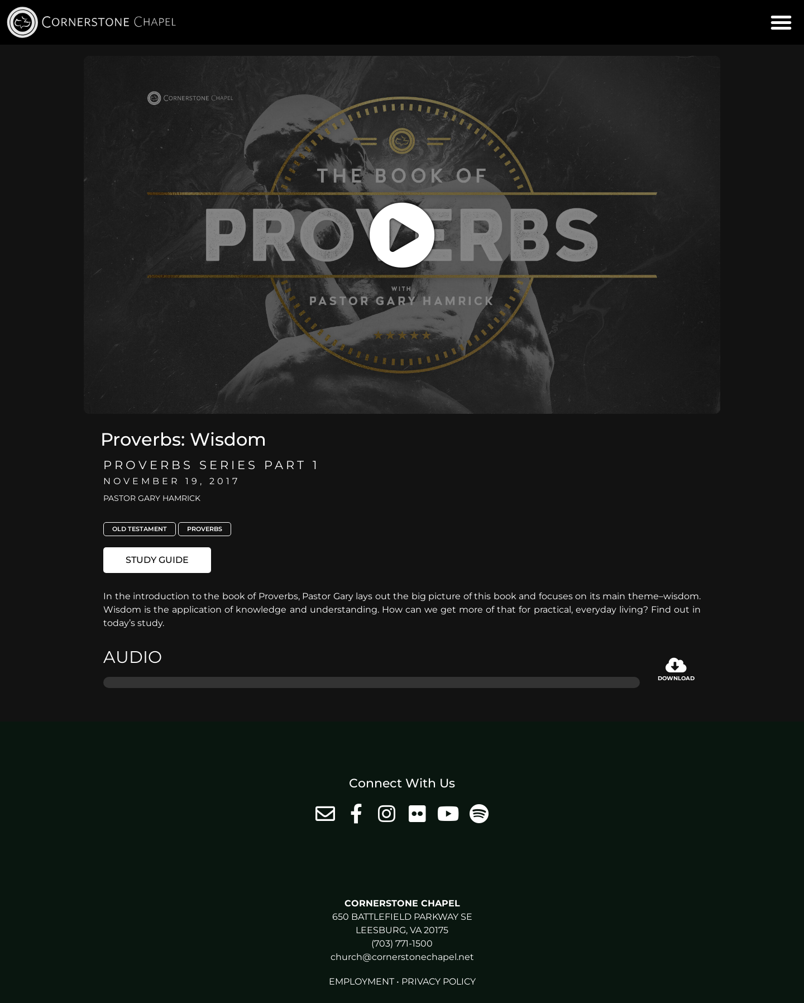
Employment (361, 981)
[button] (781, 22)
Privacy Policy (438, 981)
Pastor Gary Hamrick (151, 498)
